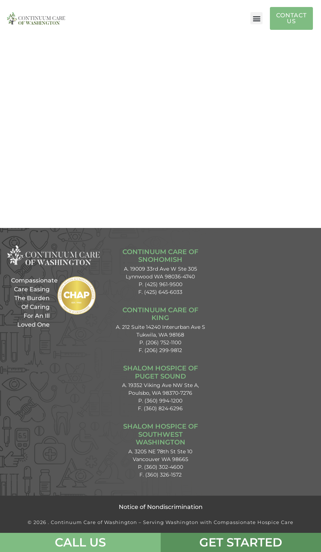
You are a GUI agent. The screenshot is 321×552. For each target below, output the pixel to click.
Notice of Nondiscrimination (161, 506)
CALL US (80, 542)
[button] (256, 18)
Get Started (240, 542)
